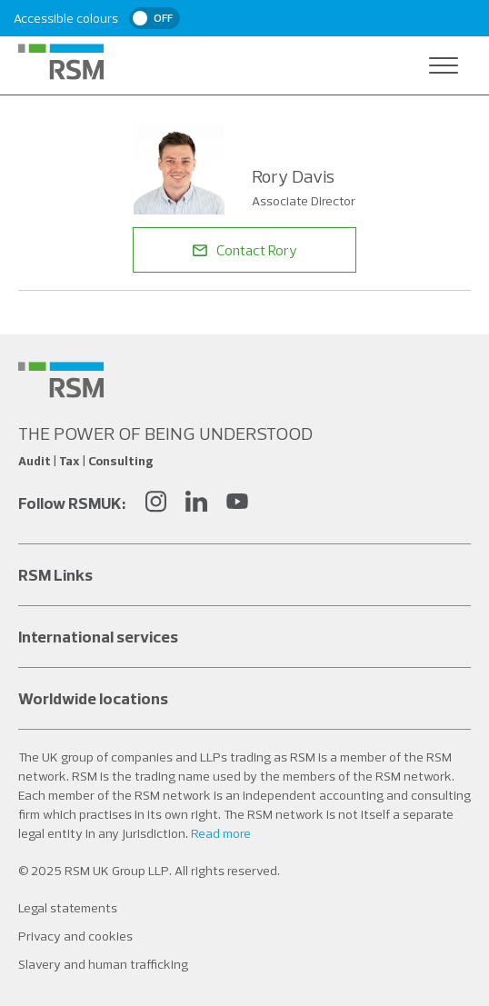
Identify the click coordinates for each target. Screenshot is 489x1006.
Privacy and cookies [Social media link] (75, 936)
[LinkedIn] (196, 504)
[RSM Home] (61, 62)
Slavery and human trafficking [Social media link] (103, 964)
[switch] (154, 18)
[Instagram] (155, 504)
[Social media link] (61, 380)
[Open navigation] (443, 65)
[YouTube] (237, 504)
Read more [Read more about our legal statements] (221, 833)
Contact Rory (245, 250)
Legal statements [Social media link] (67, 908)
